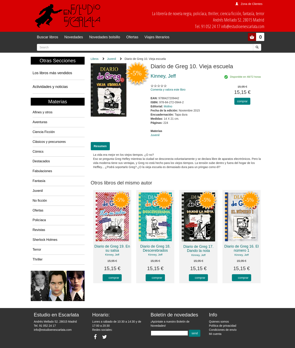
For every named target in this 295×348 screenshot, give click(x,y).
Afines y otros (42, 112)
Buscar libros (47, 37)
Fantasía (39, 181)
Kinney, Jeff (112, 254)
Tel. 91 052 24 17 (45, 325)
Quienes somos (219, 321)
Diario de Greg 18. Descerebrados (155, 248)
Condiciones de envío (223, 329)
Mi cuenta (215, 333)
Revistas (39, 230)
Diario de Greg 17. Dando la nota (198, 249)
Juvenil (38, 190)
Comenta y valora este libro (168, 89)
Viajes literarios (156, 37)
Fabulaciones (42, 171)
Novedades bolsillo (104, 37)
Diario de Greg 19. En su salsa (112, 248)
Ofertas (132, 37)
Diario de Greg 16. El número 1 (241, 248)
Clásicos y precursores (49, 141)
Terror (37, 249)
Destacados (41, 161)
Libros (95, 58)
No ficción (40, 200)
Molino (168, 106)
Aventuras (40, 122)
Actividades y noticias (50, 87)
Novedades (73, 37)
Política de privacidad (222, 325)
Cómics (38, 151)
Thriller (38, 259)
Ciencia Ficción (44, 132)
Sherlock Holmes (45, 239)
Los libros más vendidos (52, 73)
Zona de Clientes (251, 4)
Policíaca (39, 220)
